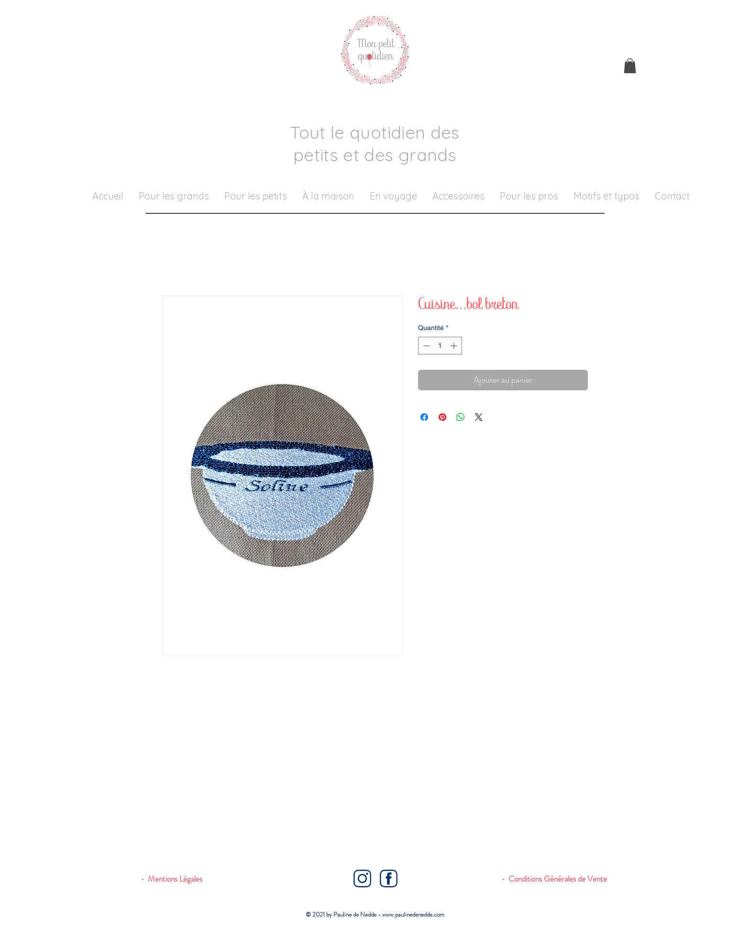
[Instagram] (362, 878)
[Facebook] (388, 878)
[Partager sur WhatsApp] (460, 417)
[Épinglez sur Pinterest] (442, 417)
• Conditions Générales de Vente (554, 878)
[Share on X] (479, 417)
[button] (630, 65)
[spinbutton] (440, 345)
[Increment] (455, 345)
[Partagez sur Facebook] (424, 417)
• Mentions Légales (171, 878)
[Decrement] (425, 345)
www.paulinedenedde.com (413, 914)
